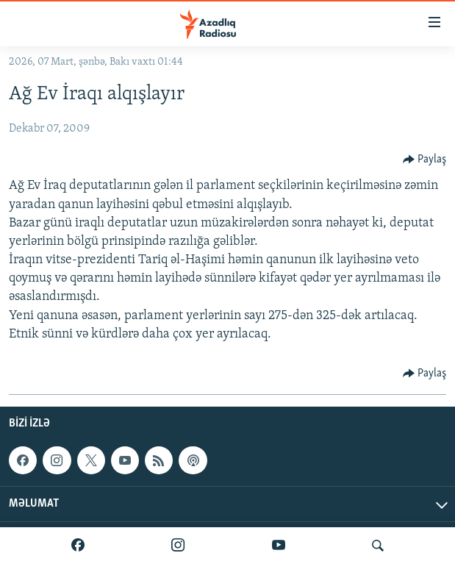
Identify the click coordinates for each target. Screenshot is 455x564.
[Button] (425, 159)
